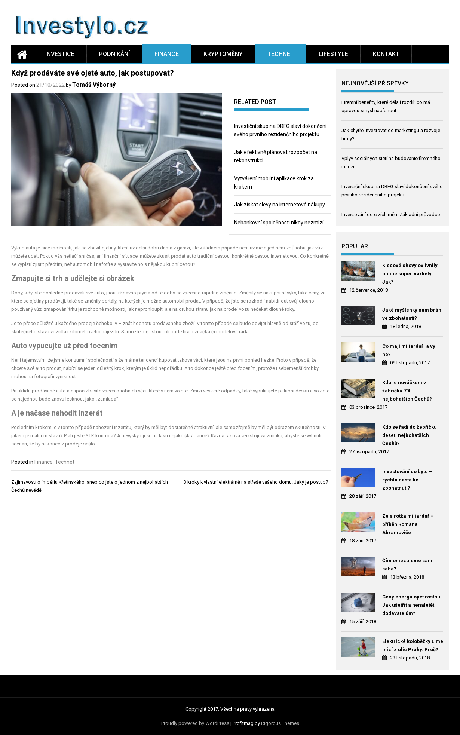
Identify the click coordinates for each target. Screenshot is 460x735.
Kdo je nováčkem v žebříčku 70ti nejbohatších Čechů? (407, 391)
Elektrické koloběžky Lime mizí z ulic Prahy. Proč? (412, 645)
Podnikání (114, 54)
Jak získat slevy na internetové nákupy (280, 205)
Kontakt (386, 54)
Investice (59, 54)
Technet (280, 54)
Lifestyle (333, 54)
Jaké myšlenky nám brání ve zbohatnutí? (412, 314)
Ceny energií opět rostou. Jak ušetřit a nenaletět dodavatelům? (412, 605)
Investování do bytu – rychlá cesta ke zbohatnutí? (407, 480)
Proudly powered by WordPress (195, 723)
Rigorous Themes (280, 723)
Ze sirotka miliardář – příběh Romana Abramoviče (408, 524)
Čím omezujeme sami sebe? (408, 565)
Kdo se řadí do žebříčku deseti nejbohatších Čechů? (409, 435)
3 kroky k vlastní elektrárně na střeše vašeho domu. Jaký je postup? (257, 482)
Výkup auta (23, 248)
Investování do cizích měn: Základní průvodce (390, 214)
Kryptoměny (223, 54)
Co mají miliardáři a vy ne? (408, 350)
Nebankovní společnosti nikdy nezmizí (279, 223)
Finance (166, 54)
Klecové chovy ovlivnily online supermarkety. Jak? (410, 274)
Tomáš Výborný (94, 84)
